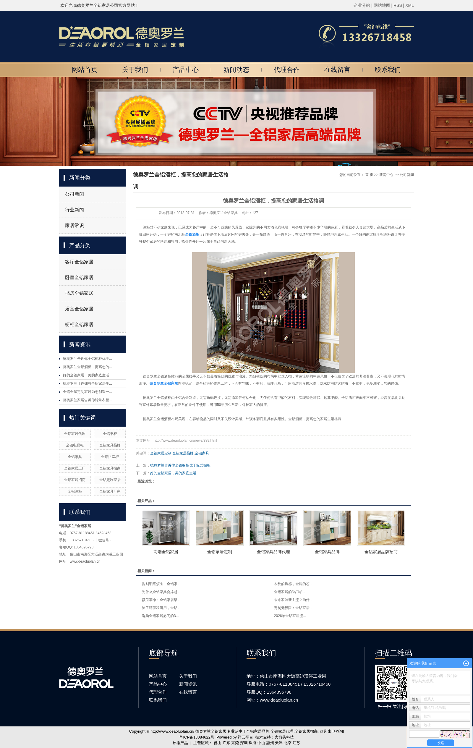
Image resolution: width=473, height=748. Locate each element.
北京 (287, 743)
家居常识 (74, 225)
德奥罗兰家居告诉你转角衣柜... (87, 400)
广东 (226, 743)
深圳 (244, 743)
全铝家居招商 (74, 480)
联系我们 (388, 69)
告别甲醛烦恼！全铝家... (161, 584)
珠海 (252, 743)
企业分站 (362, 5)
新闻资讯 (188, 684)
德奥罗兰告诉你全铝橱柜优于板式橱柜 (180, 465)
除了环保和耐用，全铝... (161, 608)
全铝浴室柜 (110, 457)
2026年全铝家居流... (290, 616)
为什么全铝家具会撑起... (161, 592)
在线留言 (337, 69)
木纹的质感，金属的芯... (293, 584)
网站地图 (382, 5)
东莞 (235, 743)
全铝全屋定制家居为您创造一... (87, 392)
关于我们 (135, 69)
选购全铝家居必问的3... (160, 616)
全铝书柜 (110, 434)
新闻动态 (236, 69)
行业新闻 (74, 209)
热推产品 (180, 743)
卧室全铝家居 (79, 277)
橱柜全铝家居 (79, 324)
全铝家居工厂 (74, 468)
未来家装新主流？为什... (293, 600)
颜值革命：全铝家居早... (161, 600)
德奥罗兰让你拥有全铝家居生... (87, 383)
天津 (279, 743)
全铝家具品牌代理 (273, 551)
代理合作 (287, 69)
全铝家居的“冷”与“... (289, 592)
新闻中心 (386, 175)
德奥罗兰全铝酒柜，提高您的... (87, 367)
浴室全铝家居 (79, 308)
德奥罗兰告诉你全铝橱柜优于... (87, 359)
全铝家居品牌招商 (381, 551)
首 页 (369, 175)
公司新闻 (74, 194)
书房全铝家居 (79, 293)
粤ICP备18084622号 (196, 737)
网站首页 (85, 69)
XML (409, 5)
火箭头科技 (284, 737)
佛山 (217, 743)
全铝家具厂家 (110, 491)
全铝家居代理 (74, 434)
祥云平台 (245, 737)
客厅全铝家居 (79, 261)
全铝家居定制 (160, 453)
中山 (261, 743)
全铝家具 (75, 457)
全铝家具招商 (110, 468)
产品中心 (186, 69)
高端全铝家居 (165, 551)
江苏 (296, 743)
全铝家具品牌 (110, 445)
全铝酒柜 (75, 491)
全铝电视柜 (75, 445)
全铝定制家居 (110, 480)
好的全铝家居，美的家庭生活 (86, 375)
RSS (397, 5)
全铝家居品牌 (183, 453)
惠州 (270, 743)
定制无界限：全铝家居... (293, 608)
